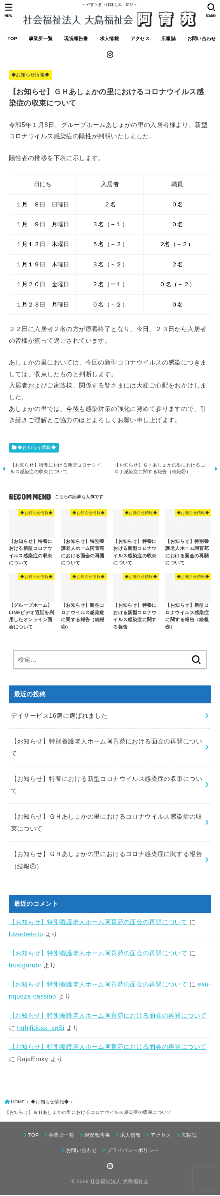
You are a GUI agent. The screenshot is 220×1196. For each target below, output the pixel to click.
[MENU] (8, 10)
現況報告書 (76, 38)
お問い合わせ (201, 38)
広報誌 (168, 38)
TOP (12, 38)
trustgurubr (25, 966)
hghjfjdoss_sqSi (41, 1028)
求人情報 (109, 38)
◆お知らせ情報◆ (30, 75)
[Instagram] (110, 54)
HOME (18, 1102)
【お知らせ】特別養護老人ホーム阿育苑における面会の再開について (108, 1016)
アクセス (140, 38)
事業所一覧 (40, 38)
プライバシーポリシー (133, 1151)
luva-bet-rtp (26, 935)
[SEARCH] (211, 10)
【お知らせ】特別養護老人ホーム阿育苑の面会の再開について (98, 922)
